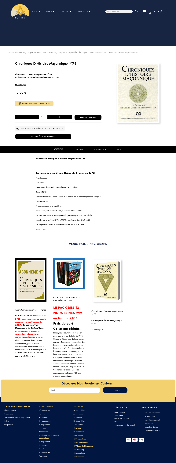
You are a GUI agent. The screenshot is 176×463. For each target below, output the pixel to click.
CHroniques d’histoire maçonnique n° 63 (107, 313)
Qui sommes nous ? (152, 430)
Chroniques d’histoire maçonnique (17, 417)
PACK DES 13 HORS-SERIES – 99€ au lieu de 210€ (67, 299)
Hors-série (42, 414)
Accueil (11, 52)
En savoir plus (20, 84)
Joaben (6, 421)
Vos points (149, 423)
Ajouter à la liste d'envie (43, 136)
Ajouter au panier (87, 117)
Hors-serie (42, 428)
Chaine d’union (10, 410)
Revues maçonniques (24, 52)
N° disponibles (44, 410)
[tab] (59, 149)
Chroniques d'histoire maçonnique (49, 52)
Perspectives (8, 424)
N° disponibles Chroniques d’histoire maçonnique (85, 52)
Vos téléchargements (152, 420)
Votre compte (150, 416)
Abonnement (43, 417)
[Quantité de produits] (42, 117)
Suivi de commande (152, 412)
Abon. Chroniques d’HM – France (30, 309)
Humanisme (8, 414)
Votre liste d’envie (151, 427)
